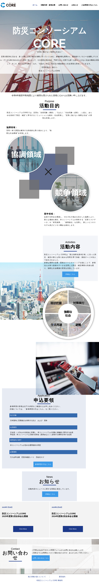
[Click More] (23, 529)
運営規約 (62, 577)
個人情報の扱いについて (37, 577)
